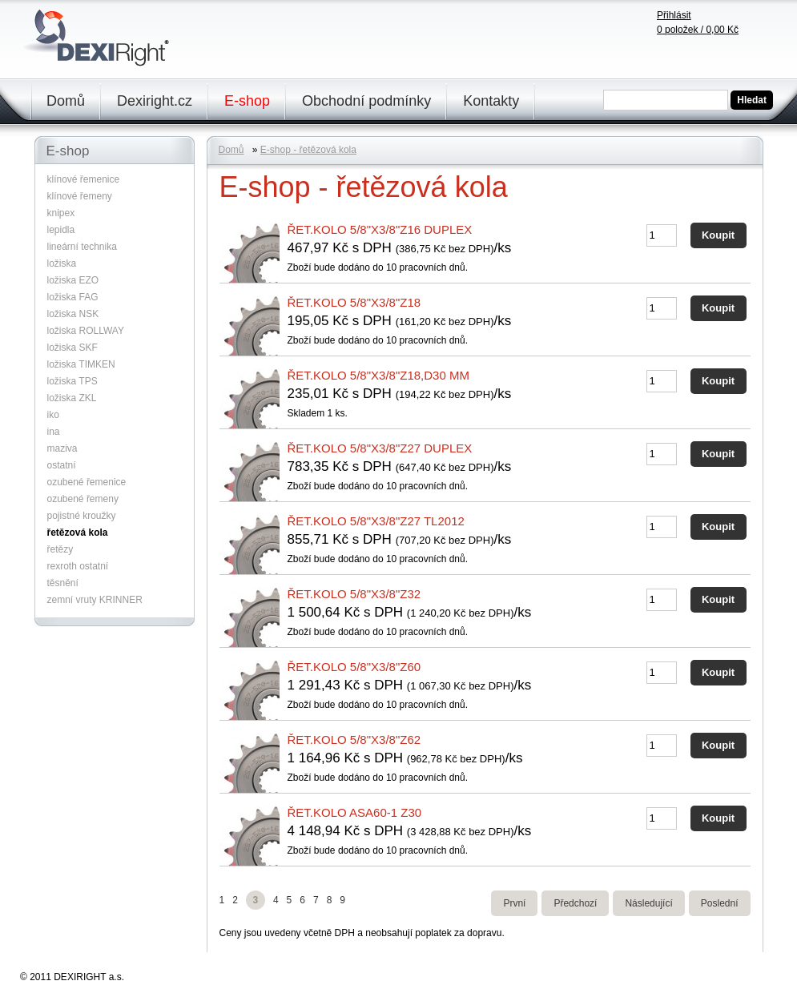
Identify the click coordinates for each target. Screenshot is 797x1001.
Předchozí (575, 903)
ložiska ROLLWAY (85, 330)
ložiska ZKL (72, 398)
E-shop (247, 101)
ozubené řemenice (87, 482)
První (514, 903)
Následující (648, 903)
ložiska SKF (72, 347)
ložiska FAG (73, 297)
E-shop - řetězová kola (308, 149)
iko (53, 414)
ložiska (62, 263)
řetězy (60, 549)
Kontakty (491, 101)
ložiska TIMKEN (81, 364)
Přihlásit (674, 15)
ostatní (61, 465)
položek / (698, 29)
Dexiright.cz (154, 101)
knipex (61, 213)
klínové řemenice (83, 179)
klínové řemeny (79, 196)
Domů (65, 101)
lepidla (61, 229)
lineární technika (82, 246)
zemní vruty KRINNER (95, 599)
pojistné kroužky (81, 515)
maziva (62, 448)
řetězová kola (77, 532)
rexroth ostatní (78, 566)
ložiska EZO (73, 280)
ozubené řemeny (83, 499)
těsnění (62, 583)
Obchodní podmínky (366, 101)
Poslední (720, 903)
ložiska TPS (72, 381)
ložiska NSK (73, 314)
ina (53, 431)
